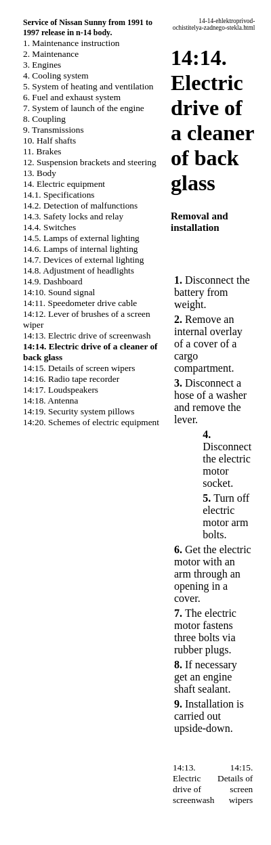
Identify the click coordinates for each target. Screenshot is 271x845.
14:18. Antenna (50, 400)
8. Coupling (44, 119)
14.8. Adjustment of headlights (78, 270)
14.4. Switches (49, 227)
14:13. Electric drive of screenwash (86, 335)
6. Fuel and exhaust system (72, 97)
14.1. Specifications (59, 195)
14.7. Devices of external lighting (83, 260)
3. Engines (42, 65)
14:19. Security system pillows (78, 411)
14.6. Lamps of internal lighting (80, 249)
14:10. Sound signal (59, 292)
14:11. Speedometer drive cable (80, 303)
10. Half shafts (49, 140)
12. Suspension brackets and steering (90, 162)
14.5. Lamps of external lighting (81, 238)
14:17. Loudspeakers (60, 390)
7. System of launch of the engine (83, 108)
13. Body (39, 173)
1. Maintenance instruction (71, 43)
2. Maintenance (51, 54)
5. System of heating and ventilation (88, 86)
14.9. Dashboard (53, 281)
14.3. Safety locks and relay (73, 216)
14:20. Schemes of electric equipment (91, 422)
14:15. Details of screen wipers (79, 368)
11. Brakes (42, 151)
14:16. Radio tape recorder (71, 379)
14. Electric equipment (64, 184)
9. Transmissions (53, 130)
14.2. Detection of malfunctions (80, 205)
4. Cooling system (56, 75)
